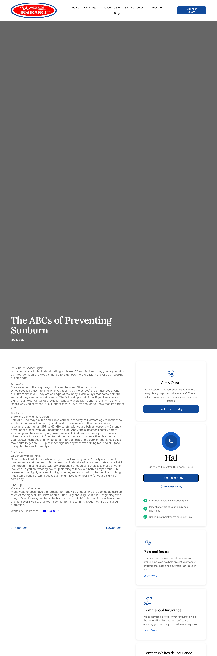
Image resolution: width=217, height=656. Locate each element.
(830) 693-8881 (49, 511)
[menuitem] (75, 7)
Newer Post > (115, 527)
